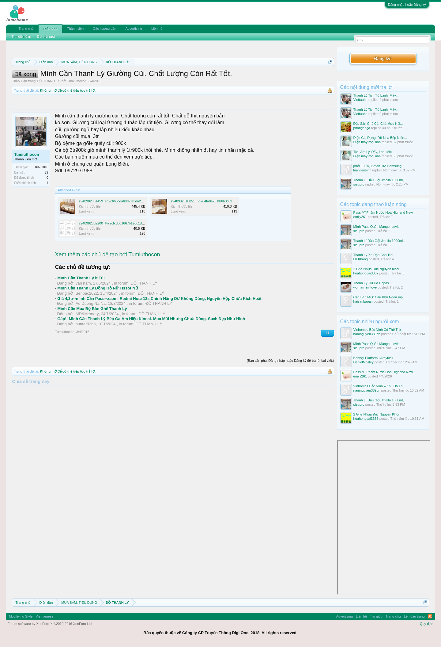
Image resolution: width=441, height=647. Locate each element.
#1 (327, 360)
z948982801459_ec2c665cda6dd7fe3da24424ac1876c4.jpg (123, 229)
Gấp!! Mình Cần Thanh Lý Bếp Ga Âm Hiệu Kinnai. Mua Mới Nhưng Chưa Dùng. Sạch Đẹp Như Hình (151, 346)
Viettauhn (360, 99)
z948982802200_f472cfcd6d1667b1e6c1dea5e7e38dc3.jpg (123, 251)
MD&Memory (87, 341)
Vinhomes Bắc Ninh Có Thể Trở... (378, 329)
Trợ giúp (376, 616)
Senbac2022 (87, 321)
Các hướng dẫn (104, 28)
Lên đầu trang (414, 616)
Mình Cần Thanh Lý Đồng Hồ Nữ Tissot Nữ (97, 315)
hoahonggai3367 (366, 273)
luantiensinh (362, 170)
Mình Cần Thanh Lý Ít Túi (80, 305)
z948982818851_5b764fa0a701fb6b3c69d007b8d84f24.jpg (215, 229)
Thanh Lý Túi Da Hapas (371, 283)
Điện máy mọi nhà (367, 142)
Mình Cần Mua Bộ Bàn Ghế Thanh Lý (92, 336)
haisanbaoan (363, 301)
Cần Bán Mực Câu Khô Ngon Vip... (379, 297)
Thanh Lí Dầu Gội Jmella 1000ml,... (380, 180)
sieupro (358, 184)
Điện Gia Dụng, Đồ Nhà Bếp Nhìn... (380, 138)
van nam (83, 310)
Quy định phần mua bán (212, 77)
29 (46, 200)
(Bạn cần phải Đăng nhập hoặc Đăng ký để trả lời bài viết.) (290, 388)
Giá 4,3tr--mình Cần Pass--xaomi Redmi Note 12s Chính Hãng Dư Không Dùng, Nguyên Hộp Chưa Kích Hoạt (159, 326)
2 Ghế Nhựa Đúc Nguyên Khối (376, 269)
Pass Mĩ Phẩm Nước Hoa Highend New (383, 212)
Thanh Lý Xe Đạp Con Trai (373, 255)
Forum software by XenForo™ (49, 624)
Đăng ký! (383, 58)
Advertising (133, 28)
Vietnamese (44, 616)
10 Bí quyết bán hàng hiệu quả (128, 83)
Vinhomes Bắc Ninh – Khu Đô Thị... (379, 386)
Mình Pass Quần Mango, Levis (376, 226)
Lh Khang (360, 259)
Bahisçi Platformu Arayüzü (373, 358)
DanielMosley (363, 362)
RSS (430, 616)
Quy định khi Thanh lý (269, 77)
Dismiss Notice (329, 76)
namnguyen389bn (366, 334)
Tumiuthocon (76, 108)
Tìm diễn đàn (21, 36)
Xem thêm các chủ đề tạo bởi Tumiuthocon (107, 282)
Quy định (427, 624)
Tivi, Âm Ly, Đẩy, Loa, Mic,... (374, 152)
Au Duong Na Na (91, 331)
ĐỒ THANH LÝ (48, 108)
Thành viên (75, 28)
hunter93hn (86, 351)
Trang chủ (26, 28)
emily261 (360, 217)
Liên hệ (156, 28)
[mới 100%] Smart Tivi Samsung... (379, 166)
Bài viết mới (46, 36)
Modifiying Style (20, 616)
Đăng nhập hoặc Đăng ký (407, 4)
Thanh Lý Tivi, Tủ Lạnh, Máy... (376, 95)
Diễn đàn (50, 29)
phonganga (361, 128)
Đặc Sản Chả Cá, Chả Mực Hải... (378, 123)
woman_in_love (365, 287)
